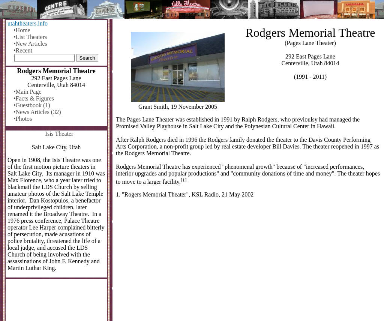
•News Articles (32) (37, 112)
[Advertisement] (248, 262)
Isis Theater (59, 133)
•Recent (23, 50)
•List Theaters (30, 37)
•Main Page (27, 91)
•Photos (23, 119)
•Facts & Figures (34, 98)
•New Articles (30, 43)
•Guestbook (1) (32, 105)
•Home (22, 30)
